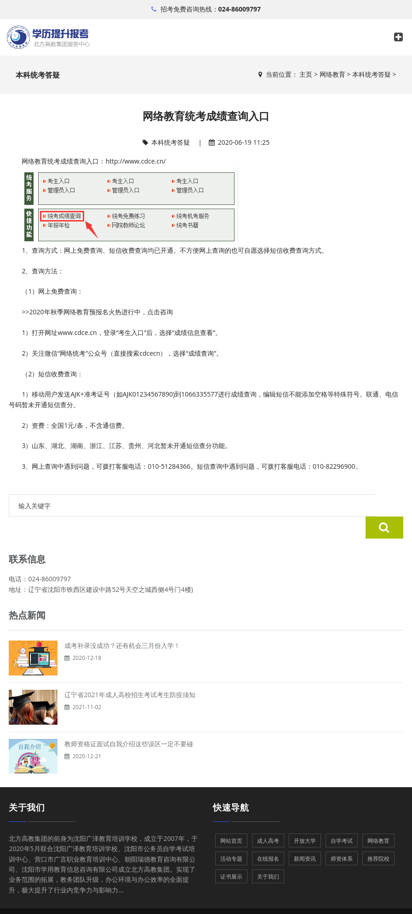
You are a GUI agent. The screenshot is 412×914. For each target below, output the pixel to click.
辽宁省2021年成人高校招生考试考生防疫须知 (129, 672)
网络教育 (332, 74)
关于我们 (27, 785)
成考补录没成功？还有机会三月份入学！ (122, 623)
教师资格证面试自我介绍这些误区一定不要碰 (128, 721)
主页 (305, 74)
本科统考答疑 (371, 74)
